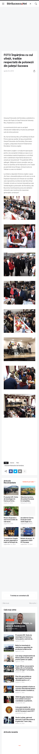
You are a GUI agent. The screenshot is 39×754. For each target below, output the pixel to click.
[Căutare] (36, 4)
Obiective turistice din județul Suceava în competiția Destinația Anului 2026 (27, 499)
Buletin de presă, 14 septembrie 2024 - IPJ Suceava (27, 540)
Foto (17, 463)
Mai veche (32, 603)
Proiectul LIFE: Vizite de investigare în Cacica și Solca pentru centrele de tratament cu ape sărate (11, 499)
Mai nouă (6, 603)
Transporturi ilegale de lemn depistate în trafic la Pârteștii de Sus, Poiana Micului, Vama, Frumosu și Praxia (11, 540)
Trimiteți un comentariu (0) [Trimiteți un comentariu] (19, 595)
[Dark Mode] (31, 4)
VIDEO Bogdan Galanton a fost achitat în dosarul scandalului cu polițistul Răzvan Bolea (24, 699)
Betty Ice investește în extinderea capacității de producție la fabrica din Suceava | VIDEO (23, 647)
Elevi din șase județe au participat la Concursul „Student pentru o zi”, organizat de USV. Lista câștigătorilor (23, 678)
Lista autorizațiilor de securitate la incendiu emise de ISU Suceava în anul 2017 (25, 709)
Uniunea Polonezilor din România (14, 465)
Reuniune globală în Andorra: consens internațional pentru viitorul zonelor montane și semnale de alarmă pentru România (25, 688)
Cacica (12, 463)
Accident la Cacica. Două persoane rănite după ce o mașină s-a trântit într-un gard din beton (27, 520)
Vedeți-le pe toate (28, 482)
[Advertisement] (19, 29)
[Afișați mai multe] (25, 471)
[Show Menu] (3, 4)
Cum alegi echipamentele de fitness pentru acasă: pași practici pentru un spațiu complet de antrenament (25, 658)
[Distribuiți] (33, 71)
